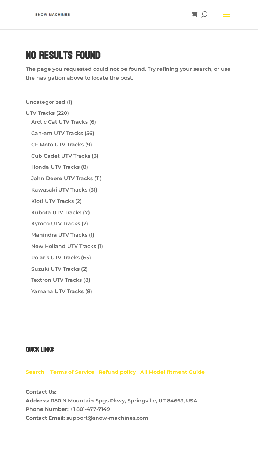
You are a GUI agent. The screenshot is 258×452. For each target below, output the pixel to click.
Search (38, 372)
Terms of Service (74, 372)
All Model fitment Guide (172, 372)
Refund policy (119, 372)
